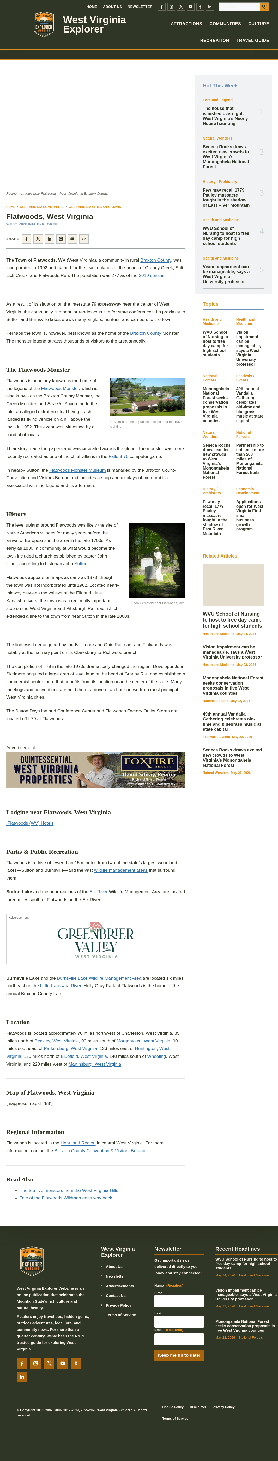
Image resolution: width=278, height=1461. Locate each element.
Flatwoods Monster (60, 388)
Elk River (99, 892)
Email (168, 1330)
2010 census (151, 275)
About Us (112, 7)
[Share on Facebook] (26, 239)
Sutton (80, 563)
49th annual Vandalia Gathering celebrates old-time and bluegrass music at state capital (250, 405)
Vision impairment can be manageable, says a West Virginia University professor (226, 274)
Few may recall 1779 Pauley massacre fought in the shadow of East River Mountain (226, 198)
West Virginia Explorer (94, 24)
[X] (181, 7)
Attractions (186, 24)
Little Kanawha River (60, 986)
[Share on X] (38, 239)
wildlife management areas (121, 870)
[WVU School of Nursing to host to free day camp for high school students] (233, 585)
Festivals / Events (245, 378)
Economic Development (247, 491)
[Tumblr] (200, 7)
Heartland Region (78, 1143)
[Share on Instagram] (61, 239)
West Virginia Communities (42, 206)
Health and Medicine (221, 220)
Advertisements (120, 1286)
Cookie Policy (173, 1407)
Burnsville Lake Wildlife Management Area (99, 978)
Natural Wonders (217, 138)
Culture (258, 24)
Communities (225, 24)
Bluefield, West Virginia (84, 1056)
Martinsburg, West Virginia (95, 1064)
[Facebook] (162, 7)
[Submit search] (264, 7)
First (158, 1293)
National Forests (210, 378)
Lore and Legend (218, 100)
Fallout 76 (119, 456)
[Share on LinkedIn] (49, 239)
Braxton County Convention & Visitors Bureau (99, 1150)
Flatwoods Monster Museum (77, 470)
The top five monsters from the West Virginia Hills (69, 1190)
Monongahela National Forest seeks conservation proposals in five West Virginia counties (216, 405)
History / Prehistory (220, 182)
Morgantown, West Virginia (143, 1040)
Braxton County (155, 260)
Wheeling (156, 1056)
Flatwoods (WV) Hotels (29, 823)
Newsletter (140, 7)
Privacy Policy (118, 1305)
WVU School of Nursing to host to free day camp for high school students (226, 236)
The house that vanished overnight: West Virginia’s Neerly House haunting (225, 116)
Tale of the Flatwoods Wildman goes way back (66, 1198)
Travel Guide (253, 40)
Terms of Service (121, 1315)
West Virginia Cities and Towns (95, 206)
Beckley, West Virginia (56, 1040)
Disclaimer (198, 1407)
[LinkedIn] (210, 7)
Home (91, 7)
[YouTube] (191, 7)
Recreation (214, 40)
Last (157, 1313)
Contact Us (116, 1296)
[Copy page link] (84, 239)
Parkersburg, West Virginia (70, 1048)
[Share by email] (72, 239)
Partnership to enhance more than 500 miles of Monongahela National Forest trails (250, 459)
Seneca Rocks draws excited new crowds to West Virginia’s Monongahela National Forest (226, 156)
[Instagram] (171, 7)
